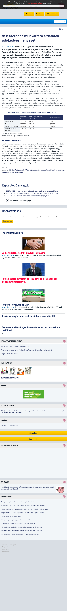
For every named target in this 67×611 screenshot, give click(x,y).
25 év (26, 170)
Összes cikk (34, 439)
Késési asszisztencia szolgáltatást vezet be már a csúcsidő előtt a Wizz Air (25, 509)
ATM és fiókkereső (52, 14)
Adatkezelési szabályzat (9, 545)
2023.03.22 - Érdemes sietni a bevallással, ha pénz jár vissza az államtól (32, 191)
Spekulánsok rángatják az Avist (11, 516)
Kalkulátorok (29, 14)
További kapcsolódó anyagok (21, 201)
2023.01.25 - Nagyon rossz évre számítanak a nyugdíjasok (27, 196)
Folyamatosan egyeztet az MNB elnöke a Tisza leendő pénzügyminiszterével (26, 350)
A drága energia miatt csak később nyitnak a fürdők (18, 502)
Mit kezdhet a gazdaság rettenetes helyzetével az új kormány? (22, 527)
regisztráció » (13, 425)
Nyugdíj (5, 482)
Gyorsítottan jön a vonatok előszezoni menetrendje (18, 523)
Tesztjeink (39, 14)
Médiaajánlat (5, 551)
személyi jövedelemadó (42, 170)
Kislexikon (33, 433)
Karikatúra (6, 363)
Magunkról (5, 547)
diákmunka (19, 172)
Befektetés (6, 386)
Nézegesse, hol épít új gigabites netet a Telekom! (17, 520)
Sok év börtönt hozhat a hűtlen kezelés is (15, 346)
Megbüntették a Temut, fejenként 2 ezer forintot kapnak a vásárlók (23, 513)
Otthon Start (7, 406)
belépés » (4, 425)
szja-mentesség (58, 170)
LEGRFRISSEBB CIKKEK (12, 233)
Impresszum (5, 549)
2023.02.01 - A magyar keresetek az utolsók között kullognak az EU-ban (32, 193)
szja (31, 170)
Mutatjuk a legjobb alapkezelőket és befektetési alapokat (20, 534)
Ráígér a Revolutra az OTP (9, 354)
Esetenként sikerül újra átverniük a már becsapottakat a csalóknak (23, 505)
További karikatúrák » (11, 378)
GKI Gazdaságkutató (16, 170)
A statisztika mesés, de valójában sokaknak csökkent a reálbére (22, 531)
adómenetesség (8, 172)
